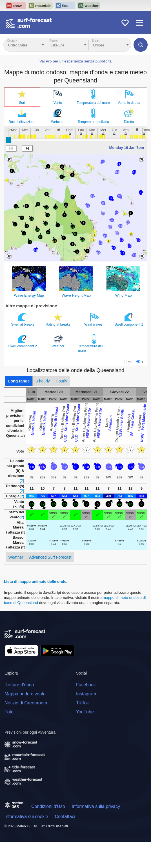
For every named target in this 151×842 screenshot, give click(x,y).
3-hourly (42, 381)
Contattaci (65, 816)
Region (54, 40)
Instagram (86, 693)
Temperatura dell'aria (93, 122)
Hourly (61, 381)
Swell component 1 (129, 319)
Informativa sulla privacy (96, 806)
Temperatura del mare (93, 103)
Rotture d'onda (19, 684)
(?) (21, 480)
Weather (58, 341)
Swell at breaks (23, 319)
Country (12, 40)
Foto (9, 711)
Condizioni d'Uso (48, 806)
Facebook (86, 684)
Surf (22, 103)
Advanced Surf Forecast (50, 557)
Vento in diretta (129, 103)
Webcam (57, 122)
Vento (57, 103)
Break (95, 40)
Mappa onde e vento (25, 693)
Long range (19, 381)
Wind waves (93, 319)
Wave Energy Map (29, 295)
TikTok (82, 702)
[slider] (8, 140)
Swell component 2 (23, 341)
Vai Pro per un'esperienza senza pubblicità (75, 61)
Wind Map (123, 295)
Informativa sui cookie (26, 816)
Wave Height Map (76, 295)
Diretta (129, 122)
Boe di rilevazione (22, 122)
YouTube (85, 711)
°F (142, 362)
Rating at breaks (58, 319)
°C (130, 362)
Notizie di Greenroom (26, 702)
